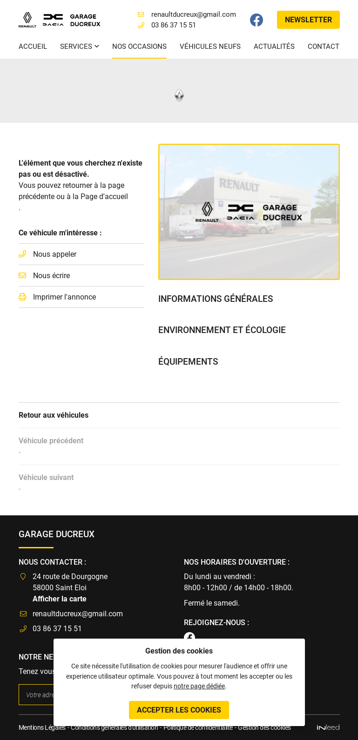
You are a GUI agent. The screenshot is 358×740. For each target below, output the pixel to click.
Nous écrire (51, 275)
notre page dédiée (199, 686)
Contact (323, 46)
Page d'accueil (104, 196)
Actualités (274, 46)
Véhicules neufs (210, 46)
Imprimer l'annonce (64, 297)
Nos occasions (139, 46)
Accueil (33, 46)
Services (76, 46)
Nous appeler (54, 254)
